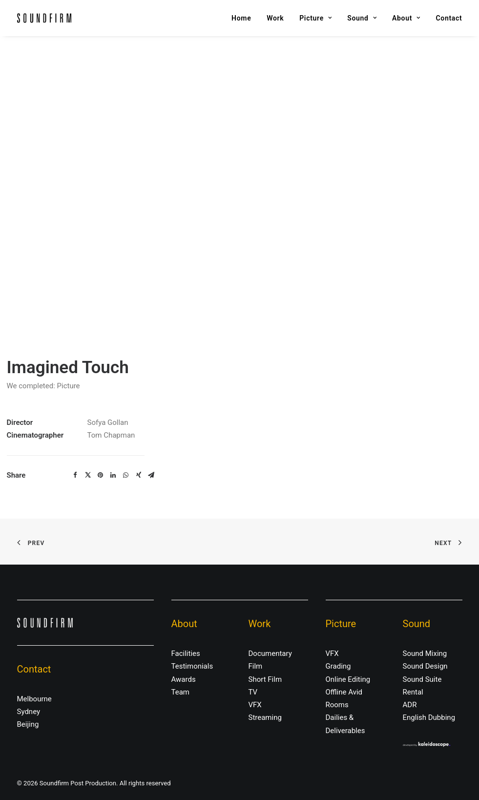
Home (241, 18)
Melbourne (34, 699)
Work (275, 18)
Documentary (270, 653)
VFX (255, 704)
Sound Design (425, 666)
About (406, 18)
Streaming (265, 717)
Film (256, 666)
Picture (315, 18)
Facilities (185, 653)
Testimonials (192, 666)
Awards (183, 679)
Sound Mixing (425, 653)
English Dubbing (429, 717)
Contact (449, 18)
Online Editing (348, 679)
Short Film (265, 679)
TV (253, 692)
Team (180, 692)
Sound (361, 18)
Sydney (29, 711)
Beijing (28, 724)
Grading (338, 666)
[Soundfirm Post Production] (44, 18)
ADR (410, 704)
